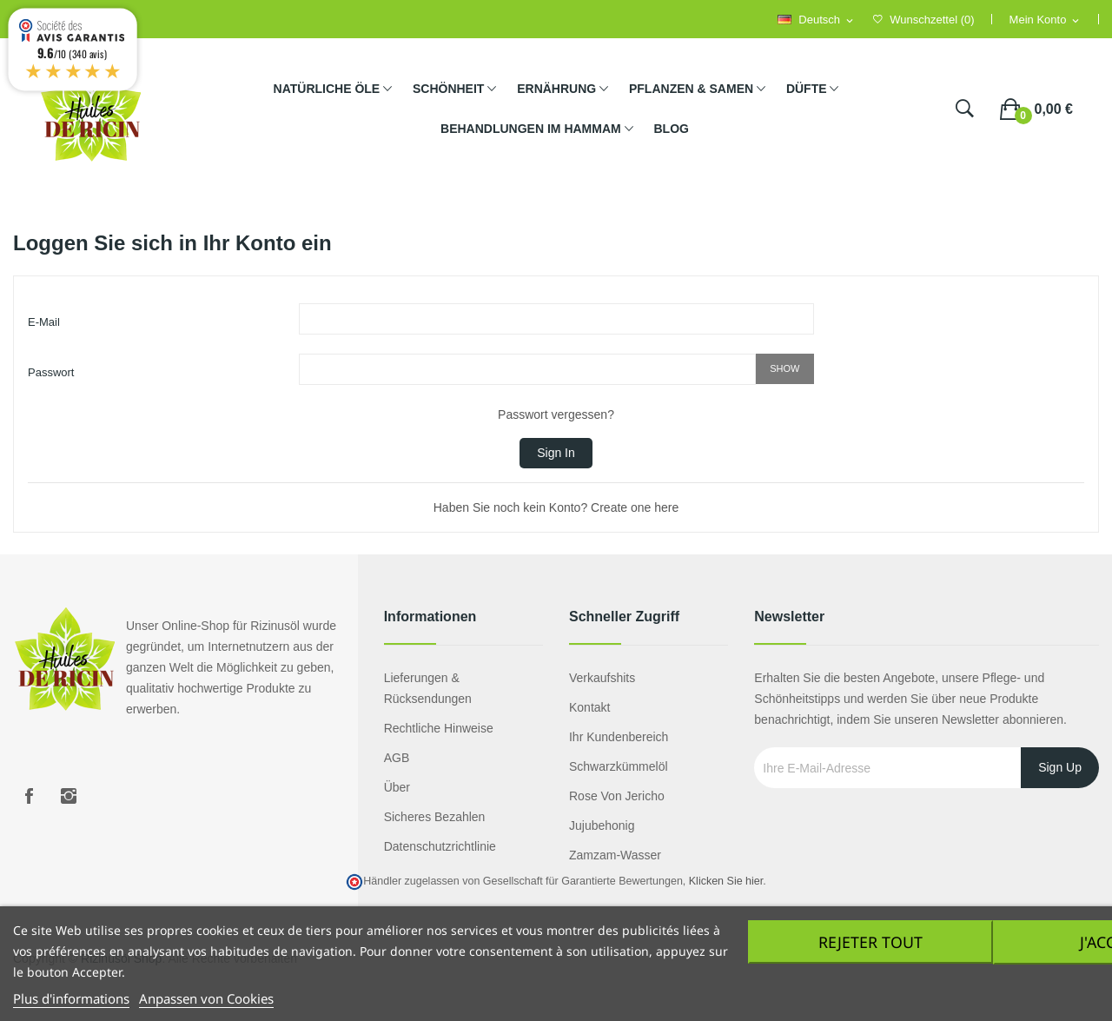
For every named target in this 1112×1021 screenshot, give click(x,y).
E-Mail (44, 321)
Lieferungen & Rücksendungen (428, 688)
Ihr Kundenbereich (618, 737)
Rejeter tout (868, 941)
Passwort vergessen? (556, 414)
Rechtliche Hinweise (438, 728)
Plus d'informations (71, 998)
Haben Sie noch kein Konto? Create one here (556, 507)
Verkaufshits (602, 678)
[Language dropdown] (817, 20)
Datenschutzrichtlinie (440, 846)
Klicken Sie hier (726, 881)
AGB (397, 758)
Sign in (556, 453)
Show (784, 368)
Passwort (51, 372)
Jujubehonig (602, 825)
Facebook (28, 796)
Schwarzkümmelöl (618, 766)
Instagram (68, 796)
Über (397, 787)
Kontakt (589, 707)
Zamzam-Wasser (615, 855)
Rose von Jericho (617, 796)
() (924, 19)
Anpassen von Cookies (206, 998)
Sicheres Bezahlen (435, 817)
